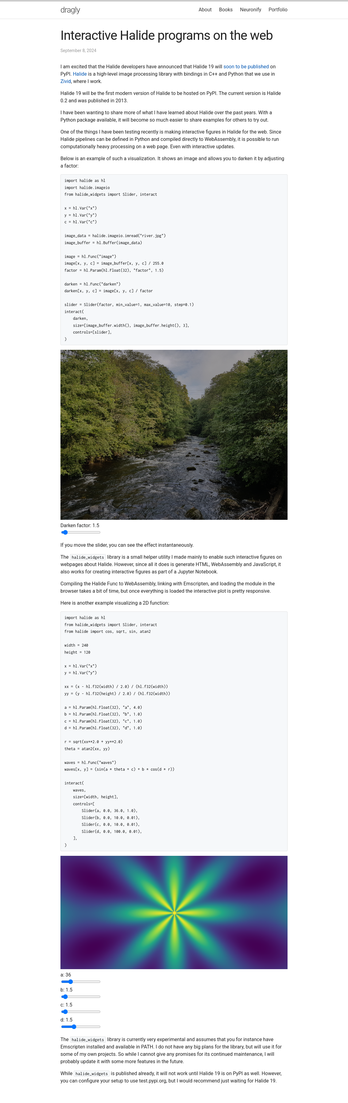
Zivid (65, 81)
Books (226, 10)
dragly (70, 9)
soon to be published (246, 67)
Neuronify (250, 10)
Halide (80, 74)
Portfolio (278, 10)
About (205, 10)
